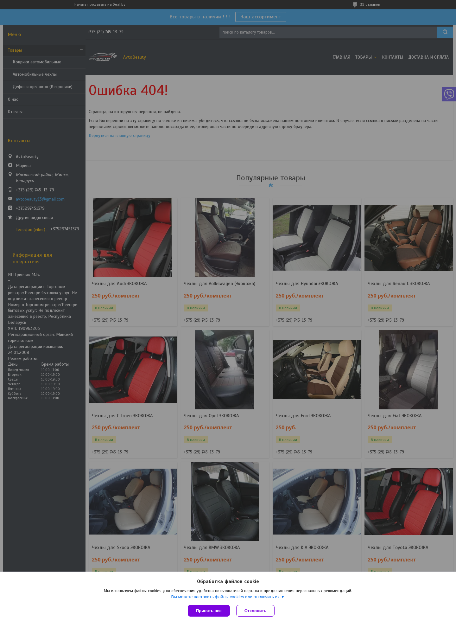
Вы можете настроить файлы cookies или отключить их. (226, 596)
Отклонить (255, 610)
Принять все (209, 610)
